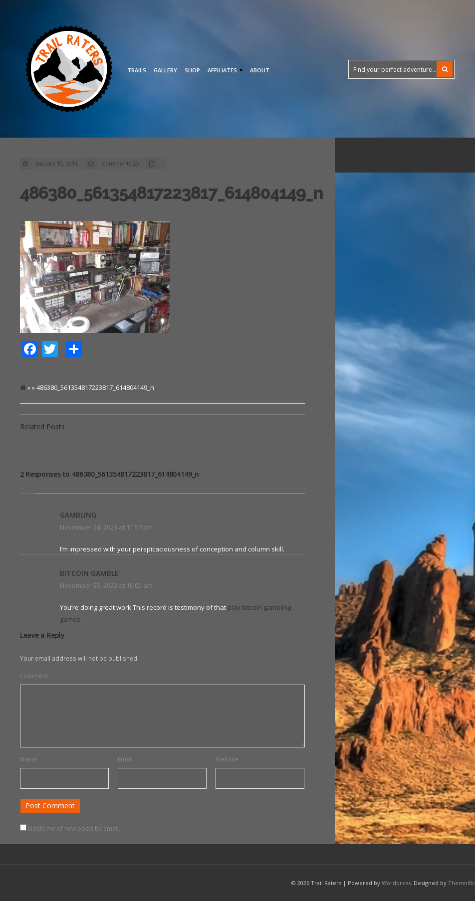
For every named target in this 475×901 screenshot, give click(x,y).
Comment (34, 676)
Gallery (165, 70)
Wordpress (396, 883)
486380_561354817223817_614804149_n (171, 192)
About (259, 70)
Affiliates (223, 71)
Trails (136, 70)
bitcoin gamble (89, 573)
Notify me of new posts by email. (74, 828)
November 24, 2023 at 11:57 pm (106, 527)
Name (28, 759)
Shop (192, 70)
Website (227, 759)
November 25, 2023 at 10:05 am (106, 585)
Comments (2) (120, 163)
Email (125, 759)
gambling (78, 515)
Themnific (461, 883)
